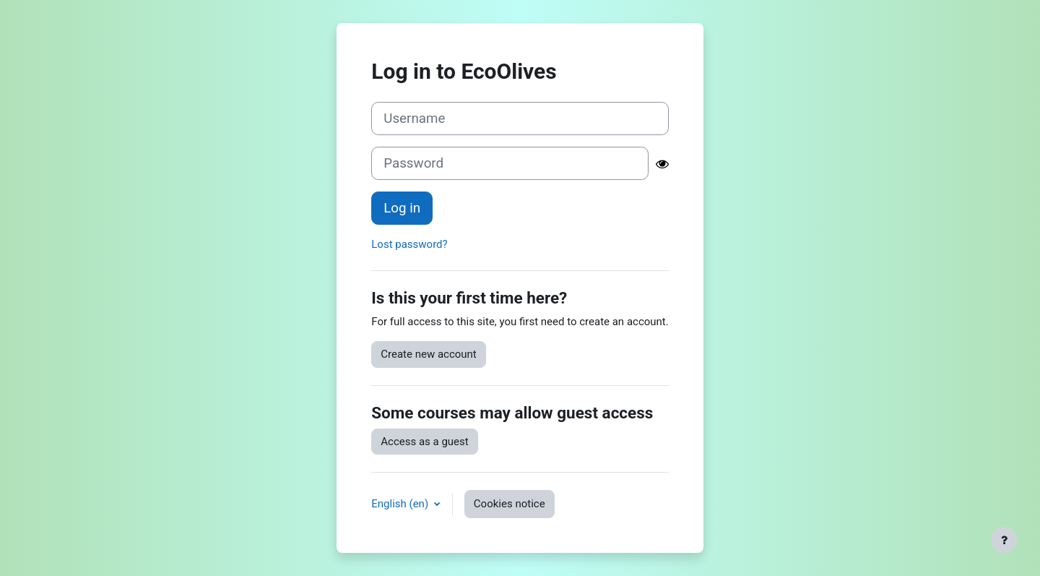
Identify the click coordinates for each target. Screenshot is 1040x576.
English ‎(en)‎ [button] (401, 503)
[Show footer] (1004, 540)
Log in (402, 208)
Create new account (429, 354)
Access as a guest (424, 441)
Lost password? (409, 244)
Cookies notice (509, 503)
